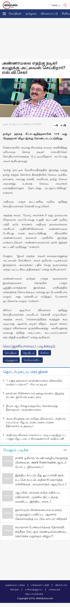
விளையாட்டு (49, 13)
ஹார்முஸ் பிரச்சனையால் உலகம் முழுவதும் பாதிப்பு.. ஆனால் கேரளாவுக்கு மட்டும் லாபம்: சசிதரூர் (41, 514)
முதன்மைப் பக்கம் (15, 585)
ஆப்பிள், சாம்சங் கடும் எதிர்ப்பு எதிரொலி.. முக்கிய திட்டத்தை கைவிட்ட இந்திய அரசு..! (37, 497)
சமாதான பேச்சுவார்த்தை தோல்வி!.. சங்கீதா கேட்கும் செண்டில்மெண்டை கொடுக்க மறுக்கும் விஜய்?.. (41, 531)
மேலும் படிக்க (15, 449)
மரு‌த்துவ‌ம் (11, 360)
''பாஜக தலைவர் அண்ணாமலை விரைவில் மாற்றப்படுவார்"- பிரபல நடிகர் (34, 382)
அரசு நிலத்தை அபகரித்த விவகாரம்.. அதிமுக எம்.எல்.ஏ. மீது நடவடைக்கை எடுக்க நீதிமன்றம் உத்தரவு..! (36, 422)
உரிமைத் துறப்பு (34, 589)
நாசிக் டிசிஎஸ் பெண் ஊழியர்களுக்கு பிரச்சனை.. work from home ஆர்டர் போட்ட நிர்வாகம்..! (41, 462)
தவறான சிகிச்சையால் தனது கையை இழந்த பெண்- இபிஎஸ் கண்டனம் (35, 395)
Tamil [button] (54, 5)
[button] (4, 13)
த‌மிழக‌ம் (31, 13)
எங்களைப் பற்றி (40, 585)
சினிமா (44, 352)
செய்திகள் (15, 13)
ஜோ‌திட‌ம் (28, 352)
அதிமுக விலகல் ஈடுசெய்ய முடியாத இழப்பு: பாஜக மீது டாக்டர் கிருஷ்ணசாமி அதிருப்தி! (36, 437)
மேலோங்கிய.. (32, 360)
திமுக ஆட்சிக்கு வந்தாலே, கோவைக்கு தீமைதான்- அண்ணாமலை (31, 408)
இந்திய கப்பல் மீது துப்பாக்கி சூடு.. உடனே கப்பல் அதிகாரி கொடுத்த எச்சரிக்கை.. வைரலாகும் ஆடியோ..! (40, 479)
